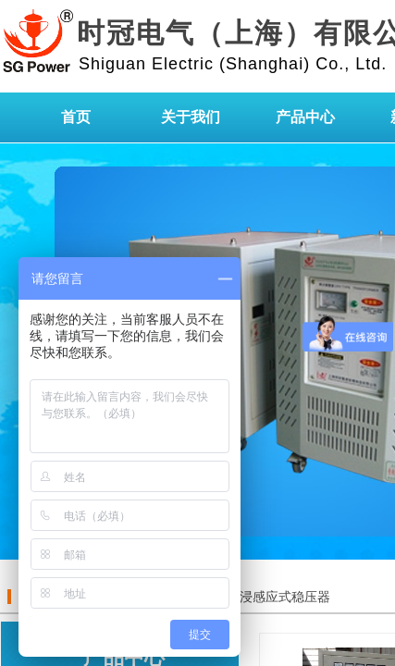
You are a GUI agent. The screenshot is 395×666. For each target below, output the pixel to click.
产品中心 (305, 117)
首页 (76, 117)
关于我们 (190, 117)
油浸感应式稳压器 (278, 597)
